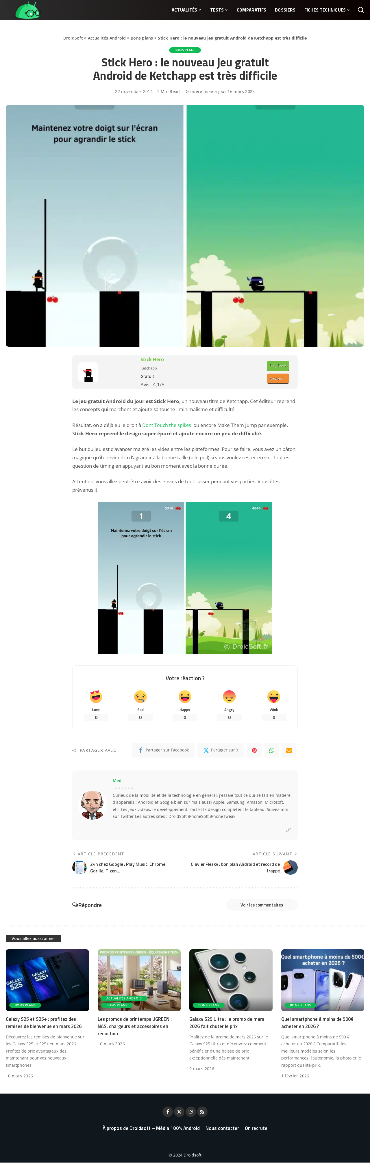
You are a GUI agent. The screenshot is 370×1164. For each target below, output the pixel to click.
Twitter (127, 817)
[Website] (288, 830)
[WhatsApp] (271, 751)
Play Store (278, 365)
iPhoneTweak (222, 817)
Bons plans (142, 38)
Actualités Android (107, 38)
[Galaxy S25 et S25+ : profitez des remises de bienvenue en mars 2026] (47, 982)
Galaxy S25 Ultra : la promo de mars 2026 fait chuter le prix (227, 1024)
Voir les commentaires (258, 905)
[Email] (289, 751)
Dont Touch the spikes (167, 425)
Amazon (276, 378)
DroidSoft (73, 38)
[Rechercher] (360, 10)
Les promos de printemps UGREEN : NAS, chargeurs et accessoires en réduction (136, 1027)
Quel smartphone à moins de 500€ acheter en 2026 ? (318, 1024)
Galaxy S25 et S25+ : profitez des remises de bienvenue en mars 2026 (45, 1024)
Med (117, 780)
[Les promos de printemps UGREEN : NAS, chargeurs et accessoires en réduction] (139, 982)
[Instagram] (191, 1113)
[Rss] (202, 1113)
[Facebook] (163, 751)
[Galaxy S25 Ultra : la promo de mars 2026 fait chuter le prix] (231, 982)
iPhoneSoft (198, 817)
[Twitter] (220, 751)
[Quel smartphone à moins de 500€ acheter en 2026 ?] (323, 982)
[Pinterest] (254, 751)
